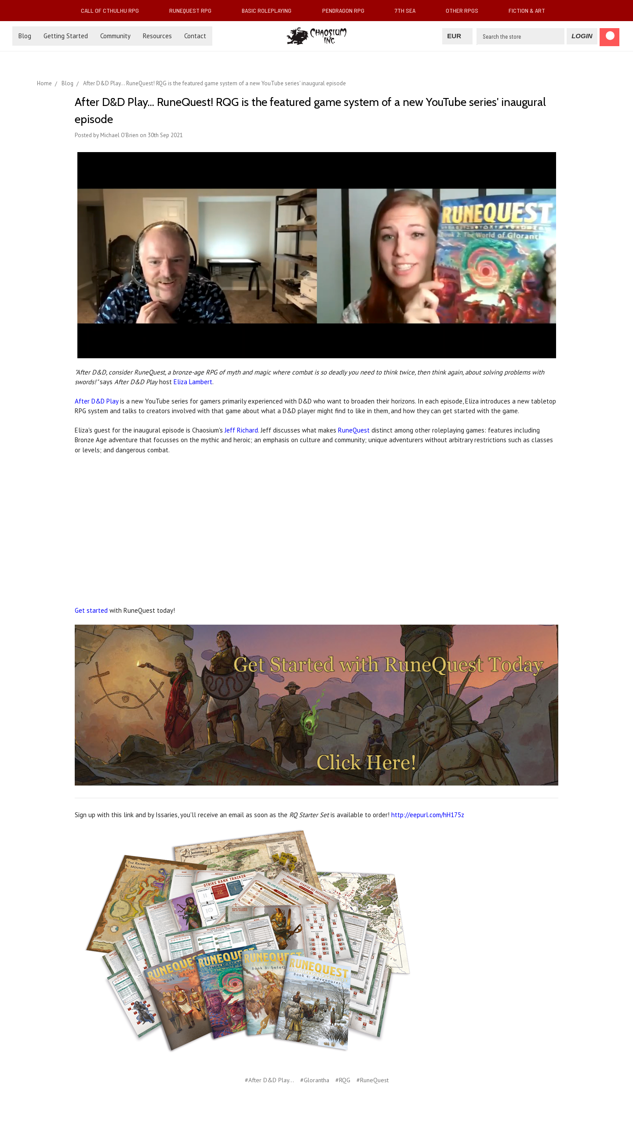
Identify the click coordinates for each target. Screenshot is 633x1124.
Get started (91, 610)
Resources (157, 36)
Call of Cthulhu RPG (113, 10)
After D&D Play (96, 401)
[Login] (582, 36)
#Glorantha (314, 1080)
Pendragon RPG (346, 10)
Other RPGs (465, 10)
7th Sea (408, 10)
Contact (195, 36)
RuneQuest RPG (193, 10)
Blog (24, 36)
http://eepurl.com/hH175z (427, 815)
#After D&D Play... (269, 1080)
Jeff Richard (241, 430)
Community (115, 36)
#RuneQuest (373, 1080)
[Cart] (609, 37)
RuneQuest (354, 430)
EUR (457, 36)
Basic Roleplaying (270, 10)
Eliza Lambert (193, 382)
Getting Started (66, 36)
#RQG (342, 1080)
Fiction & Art (530, 10)
